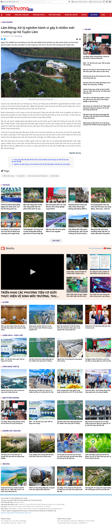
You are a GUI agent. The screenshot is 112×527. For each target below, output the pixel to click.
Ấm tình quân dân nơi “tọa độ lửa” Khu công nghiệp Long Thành (56, 207)
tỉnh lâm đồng (54, 176)
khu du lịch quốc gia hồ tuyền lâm (37, 176)
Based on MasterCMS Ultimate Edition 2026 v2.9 (16, 513)
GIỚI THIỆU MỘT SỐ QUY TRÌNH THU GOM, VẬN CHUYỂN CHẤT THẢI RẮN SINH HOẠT (76, 295)
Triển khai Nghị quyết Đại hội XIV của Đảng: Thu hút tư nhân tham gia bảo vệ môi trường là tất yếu (98, 456)
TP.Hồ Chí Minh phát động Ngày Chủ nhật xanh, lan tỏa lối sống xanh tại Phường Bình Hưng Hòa (10, 207)
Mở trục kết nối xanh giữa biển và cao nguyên (55, 230)
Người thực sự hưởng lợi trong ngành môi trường (69, 360)
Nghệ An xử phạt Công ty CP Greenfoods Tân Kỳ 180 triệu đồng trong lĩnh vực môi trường (42, 164)
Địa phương (93, 15)
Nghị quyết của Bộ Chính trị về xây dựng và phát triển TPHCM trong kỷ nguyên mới (97, 124)
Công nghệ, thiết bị (39, 15)
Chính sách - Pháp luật (22, 15)
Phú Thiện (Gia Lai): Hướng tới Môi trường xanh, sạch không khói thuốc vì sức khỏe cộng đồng (100, 295)
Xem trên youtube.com (96, 248)
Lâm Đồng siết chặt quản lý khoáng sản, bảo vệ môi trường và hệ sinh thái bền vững (78, 231)
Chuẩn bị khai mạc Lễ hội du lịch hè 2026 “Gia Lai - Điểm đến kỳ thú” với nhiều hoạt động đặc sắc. (96, 91)
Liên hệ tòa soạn (97, 2)
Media (103, 15)
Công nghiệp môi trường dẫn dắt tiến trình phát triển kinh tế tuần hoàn (41, 455)
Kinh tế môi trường (55, 15)
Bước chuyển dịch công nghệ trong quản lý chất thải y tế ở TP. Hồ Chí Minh (70, 391)
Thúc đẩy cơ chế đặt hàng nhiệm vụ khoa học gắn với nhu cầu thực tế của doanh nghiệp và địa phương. (96, 99)
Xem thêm (56, 240)
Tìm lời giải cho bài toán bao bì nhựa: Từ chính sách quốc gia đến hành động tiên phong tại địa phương (69, 456)
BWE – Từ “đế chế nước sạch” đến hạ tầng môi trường (96, 64)
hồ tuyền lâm (21, 176)
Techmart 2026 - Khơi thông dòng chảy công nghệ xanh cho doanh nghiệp (97, 391)
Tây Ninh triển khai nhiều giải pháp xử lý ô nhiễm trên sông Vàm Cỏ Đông (97, 83)
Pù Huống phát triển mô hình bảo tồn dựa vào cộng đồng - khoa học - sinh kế (101, 207)
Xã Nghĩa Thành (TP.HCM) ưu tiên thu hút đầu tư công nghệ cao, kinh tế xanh (98, 360)
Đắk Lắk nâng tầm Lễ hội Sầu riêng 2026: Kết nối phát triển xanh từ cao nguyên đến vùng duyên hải (32, 207)
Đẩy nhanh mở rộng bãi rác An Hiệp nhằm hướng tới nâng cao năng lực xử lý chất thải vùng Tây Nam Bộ (96, 108)
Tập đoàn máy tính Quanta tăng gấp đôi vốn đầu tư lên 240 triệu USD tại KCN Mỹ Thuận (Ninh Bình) (96, 116)
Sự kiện (8, 15)
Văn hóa (83, 15)
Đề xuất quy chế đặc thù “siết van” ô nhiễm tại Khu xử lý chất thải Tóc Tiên (41, 391)
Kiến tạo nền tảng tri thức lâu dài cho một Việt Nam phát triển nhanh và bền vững (96, 70)
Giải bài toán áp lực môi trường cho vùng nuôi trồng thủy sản (96, 77)
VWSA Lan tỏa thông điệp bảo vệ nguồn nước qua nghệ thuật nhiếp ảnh (42, 488)
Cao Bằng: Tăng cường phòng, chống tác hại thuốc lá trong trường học (96, 57)
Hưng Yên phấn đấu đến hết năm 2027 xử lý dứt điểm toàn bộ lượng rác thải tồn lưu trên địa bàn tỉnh (40, 160)
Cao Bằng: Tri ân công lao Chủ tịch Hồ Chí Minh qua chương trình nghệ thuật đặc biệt (10, 231)
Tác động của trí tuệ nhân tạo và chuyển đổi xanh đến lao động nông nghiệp (12, 456)
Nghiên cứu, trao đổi (71, 15)
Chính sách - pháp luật (12, 335)
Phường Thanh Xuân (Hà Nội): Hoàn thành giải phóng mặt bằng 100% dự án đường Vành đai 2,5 (78, 207)
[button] (32, 272)
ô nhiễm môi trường (8, 176)
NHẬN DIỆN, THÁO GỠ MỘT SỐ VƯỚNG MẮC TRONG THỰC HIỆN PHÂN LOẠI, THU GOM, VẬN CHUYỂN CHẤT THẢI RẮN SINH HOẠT (76, 272)
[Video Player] (32, 272)
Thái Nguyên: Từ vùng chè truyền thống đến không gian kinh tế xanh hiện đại (33, 231)
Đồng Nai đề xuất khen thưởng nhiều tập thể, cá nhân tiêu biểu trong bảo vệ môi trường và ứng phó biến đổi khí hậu (101, 231)
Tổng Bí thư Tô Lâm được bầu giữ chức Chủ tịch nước (98, 327)
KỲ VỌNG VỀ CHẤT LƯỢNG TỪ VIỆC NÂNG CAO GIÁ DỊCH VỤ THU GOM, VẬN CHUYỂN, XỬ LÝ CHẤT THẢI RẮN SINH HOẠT (100, 272)
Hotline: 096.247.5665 (80, 2)
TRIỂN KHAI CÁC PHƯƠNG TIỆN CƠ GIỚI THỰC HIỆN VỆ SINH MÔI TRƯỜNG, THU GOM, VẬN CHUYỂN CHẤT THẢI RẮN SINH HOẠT (29, 294)
